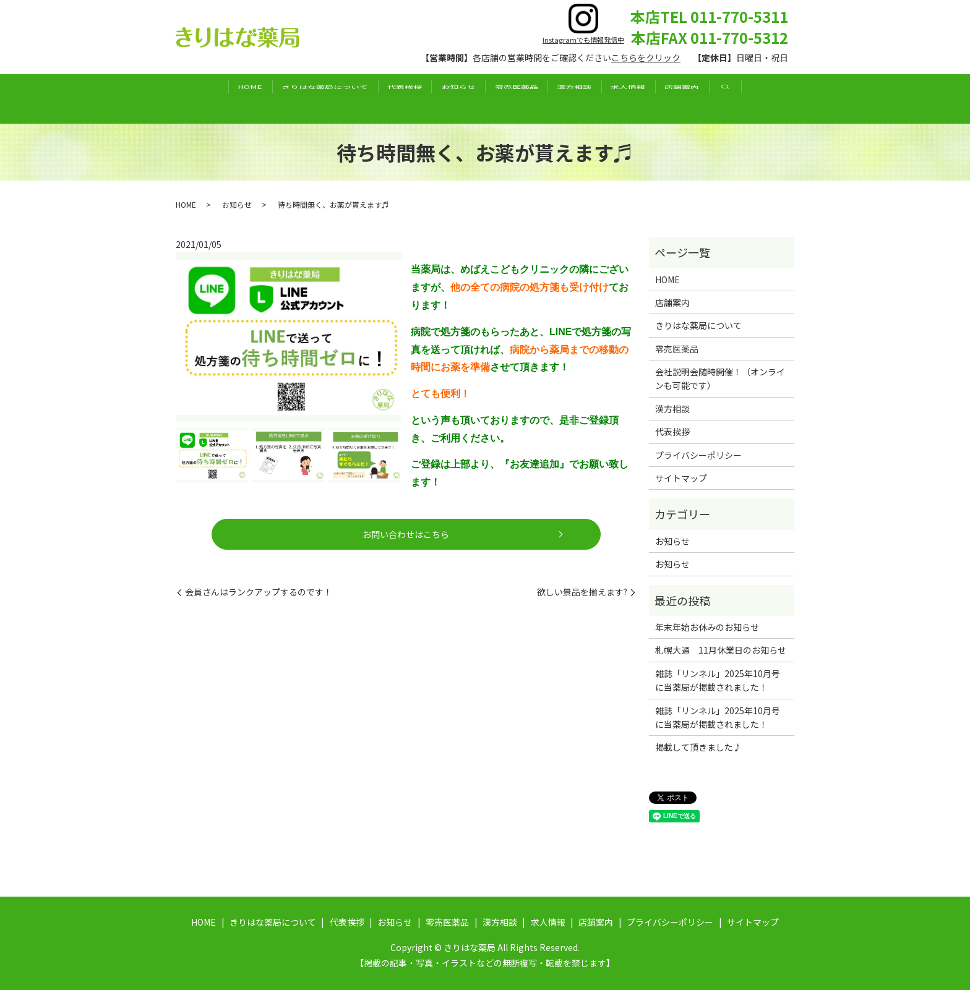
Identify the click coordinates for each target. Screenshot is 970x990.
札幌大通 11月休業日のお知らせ (720, 650)
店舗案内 (730, 98)
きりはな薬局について (290, 98)
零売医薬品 (523, 98)
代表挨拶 (384, 98)
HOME (201, 98)
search (780, 99)
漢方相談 (595, 98)
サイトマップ (681, 478)
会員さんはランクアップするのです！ (258, 592)
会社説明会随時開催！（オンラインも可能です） (720, 378)
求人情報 (662, 98)
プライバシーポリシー (698, 455)
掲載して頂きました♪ (698, 747)
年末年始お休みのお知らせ (707, 627)
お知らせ (451, 98)
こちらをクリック (645, 57)
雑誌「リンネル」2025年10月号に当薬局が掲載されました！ (717, 680)
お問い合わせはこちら (406, 534)
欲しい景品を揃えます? (582, 592)
